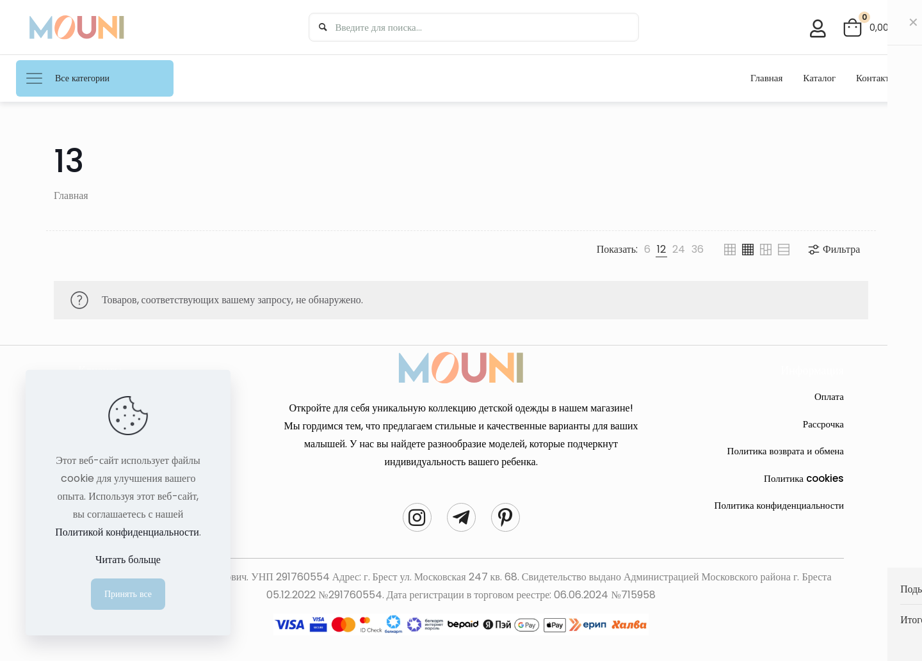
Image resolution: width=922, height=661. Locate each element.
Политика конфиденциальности (779, 505)
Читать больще (128, 559)
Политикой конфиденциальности (127, 532)
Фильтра (833, 249)
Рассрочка (823, 424)
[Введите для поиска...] (471, 27)
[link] (647, 250)
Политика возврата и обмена (785, 451)
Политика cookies (804, 478)
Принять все (128, 593)
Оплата (829, 396)
